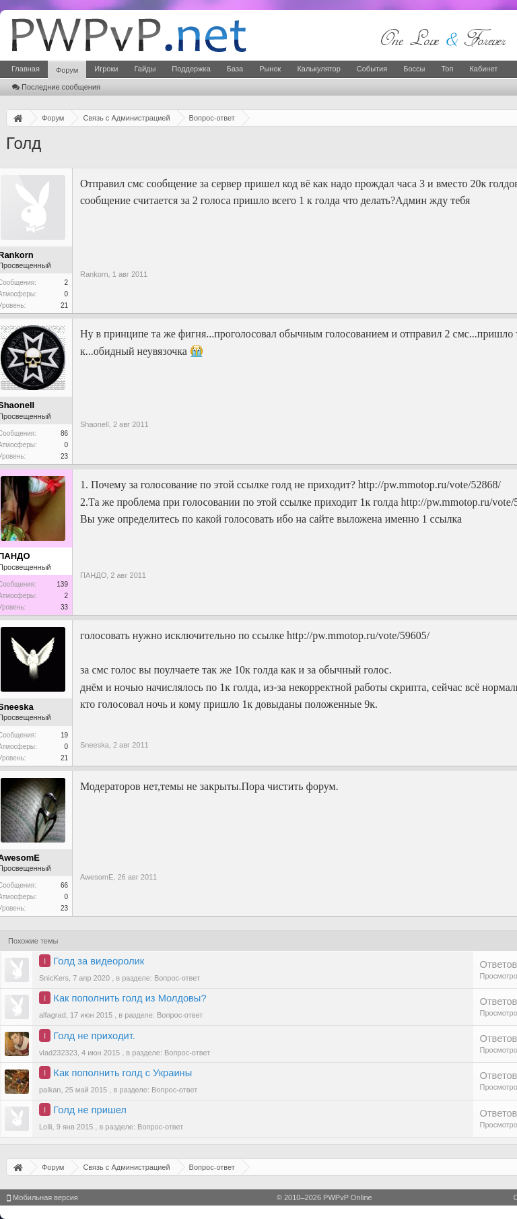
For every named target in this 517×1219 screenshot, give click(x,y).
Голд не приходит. (94, 1035)
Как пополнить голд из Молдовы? (129, 998)
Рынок (270, 69)
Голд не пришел (90, 1110)
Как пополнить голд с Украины (122, 1072)
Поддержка (191, 69)
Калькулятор (318, 69)
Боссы (414, 69)
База (235, 69)
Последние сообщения (56, 87)
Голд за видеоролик (98, 961)
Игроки (106, 69)
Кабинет (483, 69)
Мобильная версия (42, 1197)
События (372, 69)
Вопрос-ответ (177, 978)
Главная (25, 69)
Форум (67, 70)
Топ (447, 69)
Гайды (145, 69)
